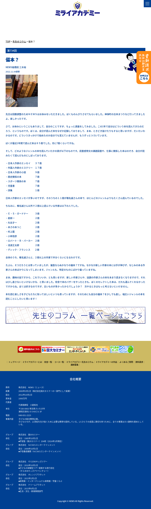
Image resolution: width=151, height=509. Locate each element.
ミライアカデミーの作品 (106, 362)
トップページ (14, 362)
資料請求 (139, 362)
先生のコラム (19, 41)
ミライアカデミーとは (32, 362)
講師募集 (74, 364)
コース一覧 (59, 362)
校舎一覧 (48, 362)
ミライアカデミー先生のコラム (79, 362)
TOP (8, 41)
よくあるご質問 (126, 362)
